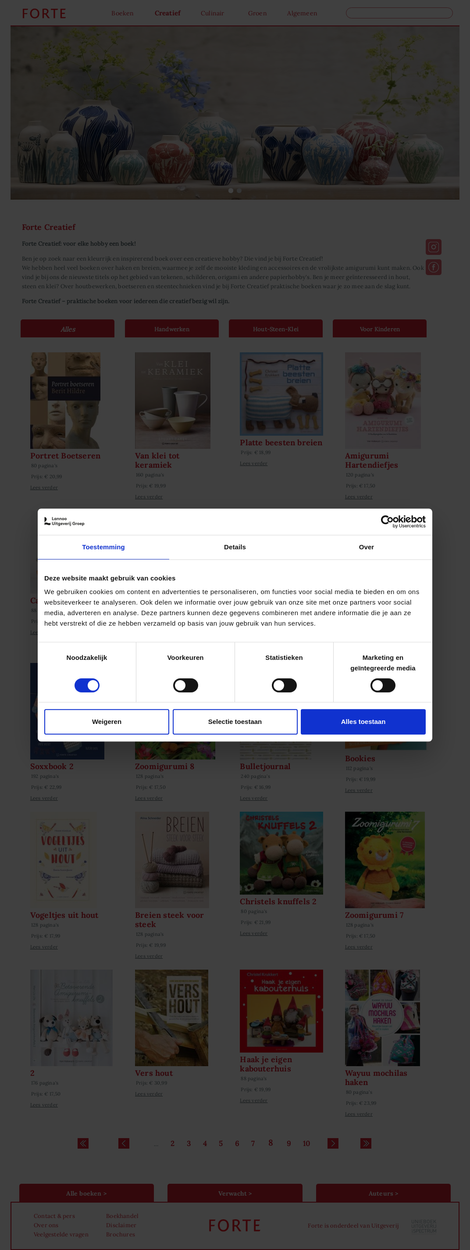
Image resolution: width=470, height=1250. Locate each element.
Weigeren (106, 721)
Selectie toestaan (235, 721)
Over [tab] (366, 547)
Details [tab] (235, 547)
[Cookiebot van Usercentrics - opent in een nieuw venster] (387, 521)
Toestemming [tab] (103, 547)
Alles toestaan (363, 721)
